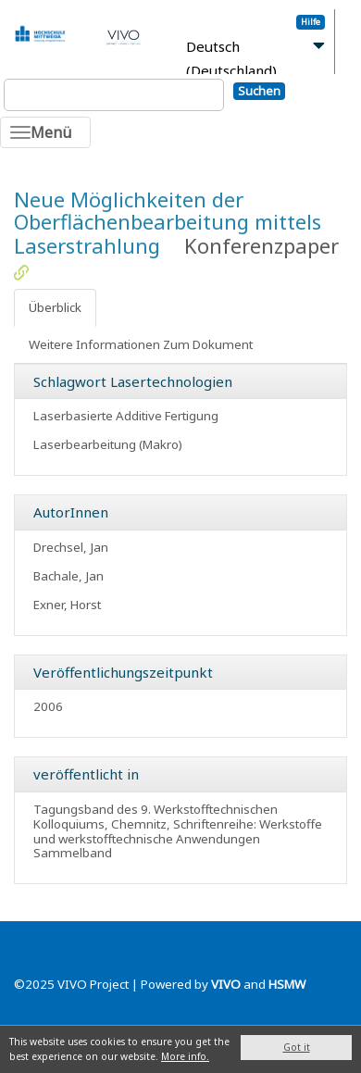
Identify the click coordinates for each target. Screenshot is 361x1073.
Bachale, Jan (68, 576)
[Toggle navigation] (45, 132)
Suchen (259, 90)
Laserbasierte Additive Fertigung (125, 415)
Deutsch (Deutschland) (231, 59)
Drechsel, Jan (70, 547)
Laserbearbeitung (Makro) (107, 444)
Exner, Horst (67, 604)
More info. (185, 1056)
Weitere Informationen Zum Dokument (141, 344)
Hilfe (310, 22)
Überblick (55, 307)
